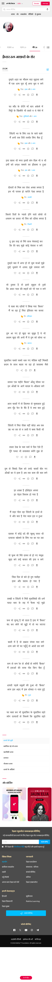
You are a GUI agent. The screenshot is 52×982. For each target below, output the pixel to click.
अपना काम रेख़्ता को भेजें (10, 917)
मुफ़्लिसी (26, 116)
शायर (13, 14)
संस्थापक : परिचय (32, 902)
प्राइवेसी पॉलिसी (16, 974)
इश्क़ (26, 89)
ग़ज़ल (10, 47)
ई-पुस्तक (38, 14)
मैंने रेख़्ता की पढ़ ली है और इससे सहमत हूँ (23, 881)
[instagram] (32, 965)
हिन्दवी (4, 931)
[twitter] (20, 965)
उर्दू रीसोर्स (5, 912)
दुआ (29, 695)
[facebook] (14, 965)
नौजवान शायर (8, 764)
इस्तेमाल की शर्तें (28, 974)
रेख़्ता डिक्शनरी (7, 936)
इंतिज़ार (29, 316)
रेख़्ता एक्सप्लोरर (32, 917)
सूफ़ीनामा (29, 931)
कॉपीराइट (38, 974)
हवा (26, 170)
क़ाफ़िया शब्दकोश (8, 902)
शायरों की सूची (8, 740)
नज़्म (23, 47)
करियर (28, 912)
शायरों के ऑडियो (9, 770)
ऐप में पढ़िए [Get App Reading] (26, 978)
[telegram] (38, 965)
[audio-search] (47, 9)
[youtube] (26, 965)
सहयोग (4, 897)
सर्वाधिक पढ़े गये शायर (11, 746)
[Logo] (10, 3)
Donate (36, 3)
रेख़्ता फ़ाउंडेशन (31, 897)
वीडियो (30, 14)
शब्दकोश (23, 14)
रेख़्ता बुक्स (5, 941)
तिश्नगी (30, 224)
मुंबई (28, 32)
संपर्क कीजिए (30, 907)
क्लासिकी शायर (8, 752)
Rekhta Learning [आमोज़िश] (33, 936)
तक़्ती (4, 907)
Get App (45, 3)
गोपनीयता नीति (19, 881)
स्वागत (30, 343)
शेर (34, 47)
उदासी (30, 197)
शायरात (6, 758)
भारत (31, 32)
